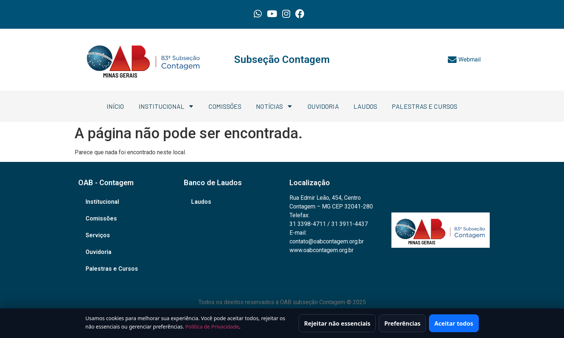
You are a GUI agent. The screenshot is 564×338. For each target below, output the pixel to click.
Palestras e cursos (424, 106)
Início (115, 106)
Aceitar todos (453, 324)
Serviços (98, 235)
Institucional (102, 201)
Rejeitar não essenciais (337, 324)
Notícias (274, 106)
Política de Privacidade (212, 327)
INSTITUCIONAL (166, 106)
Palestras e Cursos (112, 268)
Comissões (225, 106)
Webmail (464, 59)
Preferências (402, 324)
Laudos (366, 106)
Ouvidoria (323, 106)
